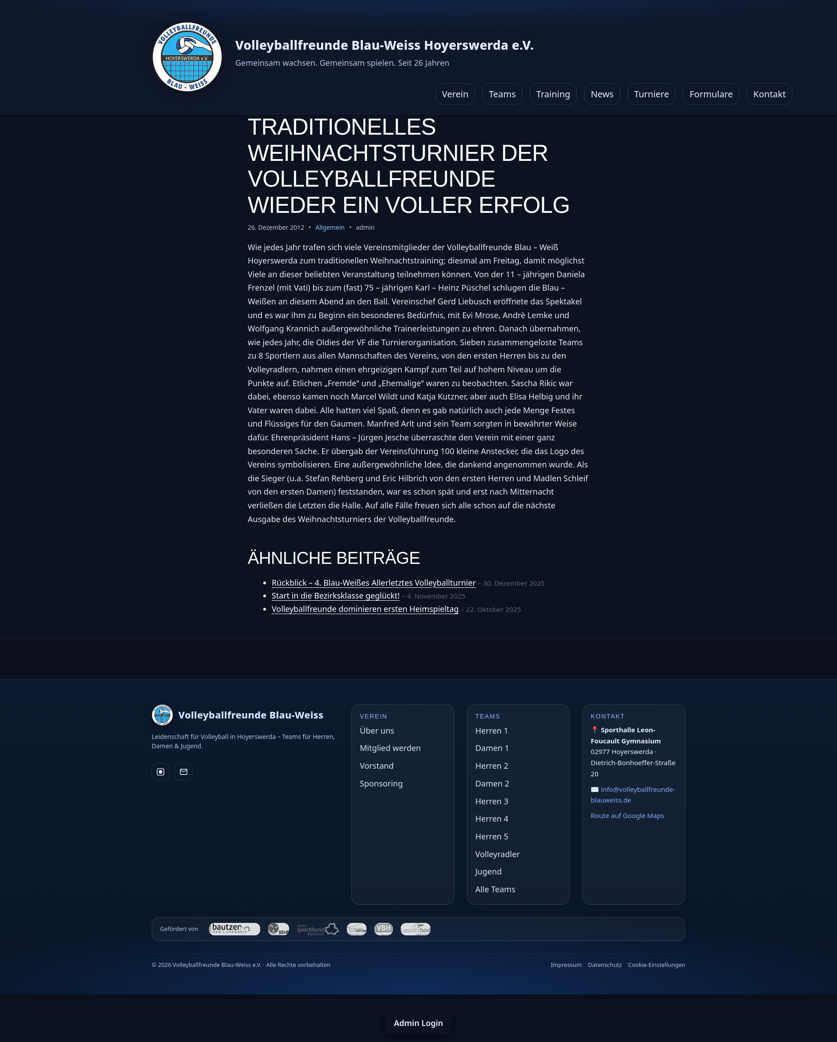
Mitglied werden (390, 748)
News (602, 94)
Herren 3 (491, 801)
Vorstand (377, 765)
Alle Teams (495, 889)
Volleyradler (497, 854)
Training (553, 94)
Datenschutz (605, 965)
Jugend (488, 871)
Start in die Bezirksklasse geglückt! (336, 595)
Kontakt (769, 94)
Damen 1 (492, 748)
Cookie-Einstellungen (656, 965)
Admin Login (418, 1023)
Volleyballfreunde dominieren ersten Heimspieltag (366, 608)
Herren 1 (491, 730)
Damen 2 (492, 783)
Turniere (651, 94)
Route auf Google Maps (627, 815)
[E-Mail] (184, 772)
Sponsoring (381, 783)
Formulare (710, 94)
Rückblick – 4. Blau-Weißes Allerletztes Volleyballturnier (375, 582)
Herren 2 (491, 765)
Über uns (377, 730)
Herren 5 (491, 836)
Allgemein (330, 227)
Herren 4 (491, 818)
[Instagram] (160, 772)
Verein (455, 94)
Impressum (566, 965)
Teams (502, 94)
